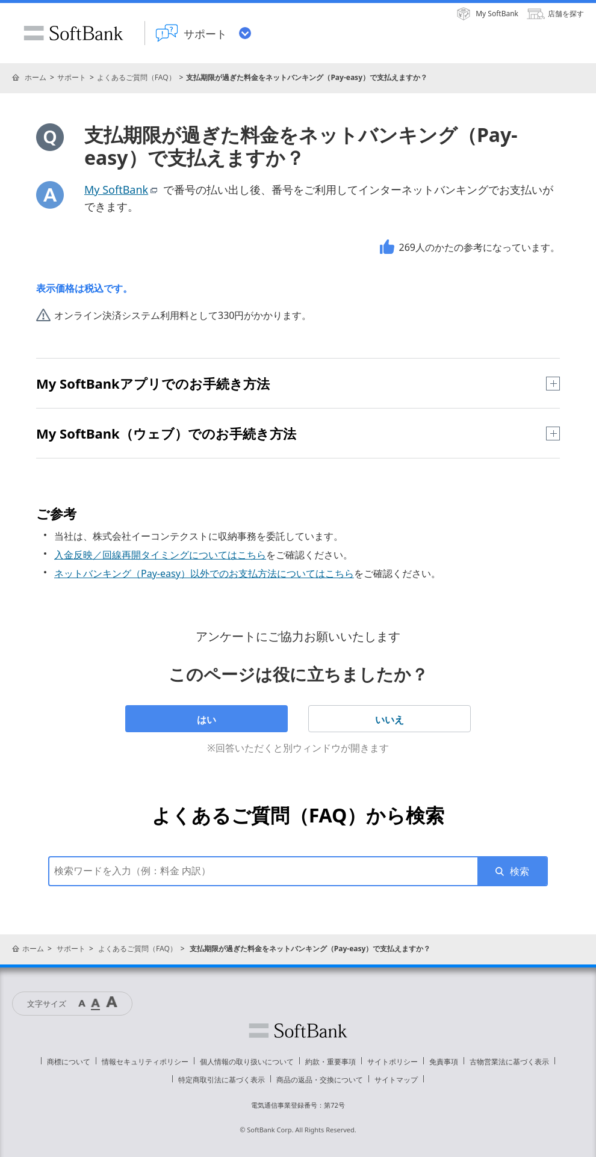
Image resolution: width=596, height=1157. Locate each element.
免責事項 (443, 1062)
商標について (68, 1062)
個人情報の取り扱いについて (247, 1062)
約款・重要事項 (330, 1062)
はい (206, 719)
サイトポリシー (392, 1062)
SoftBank (73, 33)
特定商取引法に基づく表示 (221, 1080)
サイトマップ (396, 1080)
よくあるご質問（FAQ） (136, 77)
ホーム (35, 77)
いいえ (389, 719)
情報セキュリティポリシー (145, 1062)
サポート (71, 77)
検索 (519, 871)
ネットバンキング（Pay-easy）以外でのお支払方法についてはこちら (204, 573)
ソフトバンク (298, 1030)
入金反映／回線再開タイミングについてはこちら (160, 554)
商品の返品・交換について (319, 1080)
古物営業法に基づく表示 (509, 1062)
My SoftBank (122, 189)
